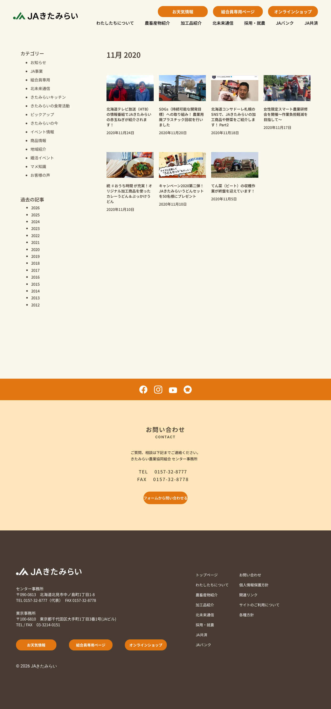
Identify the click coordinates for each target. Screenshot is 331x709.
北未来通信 (222, 22)
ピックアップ (42, 114)
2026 (36, 207)
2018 (36, 263)
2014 (36, 291)
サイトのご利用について (263, 604)
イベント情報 (42, 131)
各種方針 (249, 614)
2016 (36, 277)
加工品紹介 (191, 22)
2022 (36, 235)
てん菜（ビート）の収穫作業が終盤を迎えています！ (233, 188)
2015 (36, 284)
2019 (36, 256)
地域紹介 (38, 149)
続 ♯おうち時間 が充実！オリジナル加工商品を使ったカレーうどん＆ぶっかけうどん (129, 193)
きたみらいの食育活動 (50, 105)
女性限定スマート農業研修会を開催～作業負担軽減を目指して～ (286, 114)
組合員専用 (40, 79)
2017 (36, 270)
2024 (36, 221)
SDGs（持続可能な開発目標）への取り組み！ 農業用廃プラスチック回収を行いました (181, 116)
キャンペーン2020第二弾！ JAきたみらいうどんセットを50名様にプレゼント (181, 191)
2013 (36, 297)
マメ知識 (38, 166)
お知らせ (38, 62)
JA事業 (36, 71)
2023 (36, 228)
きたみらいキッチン (48, 97)
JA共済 (311, 22)
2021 (36, 242)
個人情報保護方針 (257, 584)
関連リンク (251, 594)
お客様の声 (40, 175)
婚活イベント (42, 157)
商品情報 (38, 140)
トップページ (207, 574)
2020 (36, 249)
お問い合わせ (253, 574)
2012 (36, 304)
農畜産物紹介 (157, 22)
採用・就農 (254, 22)
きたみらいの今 (44, 123)
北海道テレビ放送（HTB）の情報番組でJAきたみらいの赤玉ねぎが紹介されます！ (128, 116)
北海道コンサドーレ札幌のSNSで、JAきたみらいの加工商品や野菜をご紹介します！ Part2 (233, 116)
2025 (36, 214)
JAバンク (285, 22)
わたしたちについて (115, 22)
